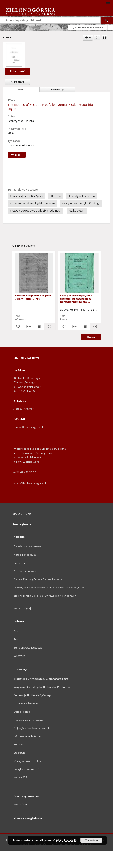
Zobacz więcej (22, 608)
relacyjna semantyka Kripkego (81, 203)
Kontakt (18, 744)
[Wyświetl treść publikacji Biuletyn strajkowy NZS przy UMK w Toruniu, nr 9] (39, 326)
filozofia (55, 196)
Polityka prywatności (26, 769)
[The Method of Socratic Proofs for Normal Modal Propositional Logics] (14, 55)
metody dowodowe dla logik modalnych (35, 210)
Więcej (91, 337)
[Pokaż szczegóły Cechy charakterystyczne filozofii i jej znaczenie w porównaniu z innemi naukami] (95, 326)
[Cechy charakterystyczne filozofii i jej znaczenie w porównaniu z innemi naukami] (79, 273)
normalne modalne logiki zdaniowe (32, 203)
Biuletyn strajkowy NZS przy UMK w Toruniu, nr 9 (33, 297)
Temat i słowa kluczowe (28, 647)
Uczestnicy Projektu (26, 703)
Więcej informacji (66, 840)
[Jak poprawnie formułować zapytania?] (110, 27)
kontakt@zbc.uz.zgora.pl (28, 427)
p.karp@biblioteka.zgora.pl (29, 483)
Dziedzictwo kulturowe (27, 546)
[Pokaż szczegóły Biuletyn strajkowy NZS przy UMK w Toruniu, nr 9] (49, 326)
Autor (17, 631)
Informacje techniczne (27, 736)
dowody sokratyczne (81, 196)
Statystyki (19, 753)
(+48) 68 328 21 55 (24, 409)
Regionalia (20, 563)
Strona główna (21, 524)
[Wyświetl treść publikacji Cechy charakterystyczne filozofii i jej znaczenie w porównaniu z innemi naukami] (84, 326)
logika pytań (76, 210)
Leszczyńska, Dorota (21, 121)
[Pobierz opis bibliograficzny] (28, 326)
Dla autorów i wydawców (29, 720)
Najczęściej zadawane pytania (32, 728)
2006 (11, 133)
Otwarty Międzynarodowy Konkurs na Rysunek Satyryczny (49, 587)
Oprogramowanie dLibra (29, 761)
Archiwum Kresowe (25, 571)
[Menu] (108, 3)
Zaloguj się (20, 804)
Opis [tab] (21, 89)
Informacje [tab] (57, 89)
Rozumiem (91, 840)
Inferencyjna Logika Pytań (26, 196)
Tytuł (17, 639)
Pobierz (16, 81)
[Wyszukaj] (107, 20)
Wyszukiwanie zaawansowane (87, 27)
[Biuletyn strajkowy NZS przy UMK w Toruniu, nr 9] (34, 273)
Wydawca (19, 656)
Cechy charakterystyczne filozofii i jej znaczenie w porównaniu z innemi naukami (76, 298)
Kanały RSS (20, 777)
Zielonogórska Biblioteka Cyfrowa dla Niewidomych (45, 596)
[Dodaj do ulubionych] (97, 37)
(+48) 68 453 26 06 (24, 472)
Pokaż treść (17, 71)
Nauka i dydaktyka (25, 554)
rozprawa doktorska (21, 145)
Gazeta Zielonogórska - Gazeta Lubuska (38, 579)
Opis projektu (22, 711)
